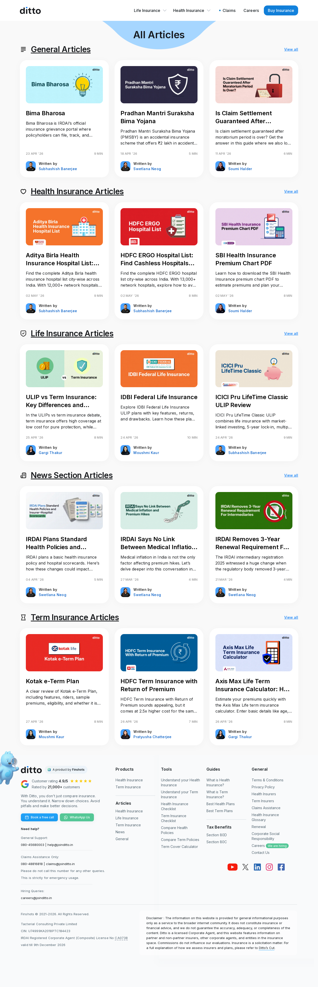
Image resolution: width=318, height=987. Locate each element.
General (122, 839)
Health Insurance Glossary (265, 817)
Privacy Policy (263, 787)
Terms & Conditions (267, 780)
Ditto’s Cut (267, 948)
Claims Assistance (266, 808)
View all (291, 49)
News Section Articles (72, 475)
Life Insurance (150, 10)
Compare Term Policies (180, 839)
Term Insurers (263, 801)
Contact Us (261, 852)
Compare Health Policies (174, 830)
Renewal (259, 827)
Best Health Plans (220, 804)
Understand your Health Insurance (180, 782)
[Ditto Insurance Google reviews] (64, 784)
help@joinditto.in (60, 845)
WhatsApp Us (77, 817)
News (120, 832)
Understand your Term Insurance (179, 794)
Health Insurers (264, 794)
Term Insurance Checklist (173, 818)
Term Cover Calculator (179, 846)
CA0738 (121, 938)
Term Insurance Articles (75, 617)
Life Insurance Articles (72, 333)
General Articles (61, 49)
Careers (270, 845)
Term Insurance (128, 787)
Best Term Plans (219, 811)
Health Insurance (192, 10)
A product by (68, 769)
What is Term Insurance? (217, 794)
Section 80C (216, 842)
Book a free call (39, 817)
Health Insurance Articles (77, 191)
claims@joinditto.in (60, 864)
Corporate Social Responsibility (265, 836)
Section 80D (216, 835)
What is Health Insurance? (218, 782)
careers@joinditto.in (36, 898)
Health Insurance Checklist (174, 806)
